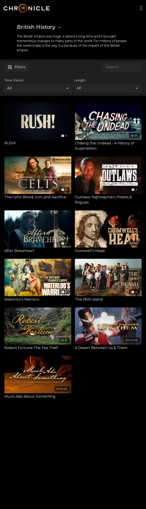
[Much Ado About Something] (37, 396)
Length (79, 80)
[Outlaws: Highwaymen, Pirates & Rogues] (108, 200)
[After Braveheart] (37, 251)
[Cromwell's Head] (108, 251)
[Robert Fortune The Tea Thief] (37, 348)
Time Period (13, 80)
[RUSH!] (37, 143)
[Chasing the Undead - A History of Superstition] (108, 146)
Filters (16, 67)
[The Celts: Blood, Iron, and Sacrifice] (37, 197)
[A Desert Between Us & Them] (108, 348)
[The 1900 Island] (108, 299)
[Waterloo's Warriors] (37, 299)
